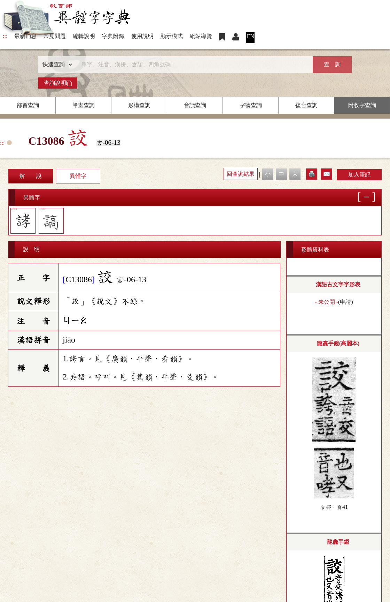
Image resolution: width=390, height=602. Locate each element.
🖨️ (311, 174)
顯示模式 (172, 36)
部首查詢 (28, 105)
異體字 (78, 176)
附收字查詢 (362, 105)
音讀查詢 (195, 105)
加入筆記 (359, 175)
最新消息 (25, 36)
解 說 (31, 176)
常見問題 (55, 36)
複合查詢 (306, 105)
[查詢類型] (55, 64)
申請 (345, 302)
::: (5, 36)
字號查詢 (251, 105)
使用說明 (142, 36)
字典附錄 (113, 36)
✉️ (326, 174)
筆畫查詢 (83, 105)
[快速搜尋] (192, 64)
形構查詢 (139, 105)
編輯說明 (84, 36)
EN (250, 36)
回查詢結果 (241, 174)
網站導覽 (201, 36)
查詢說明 (58, 83)
